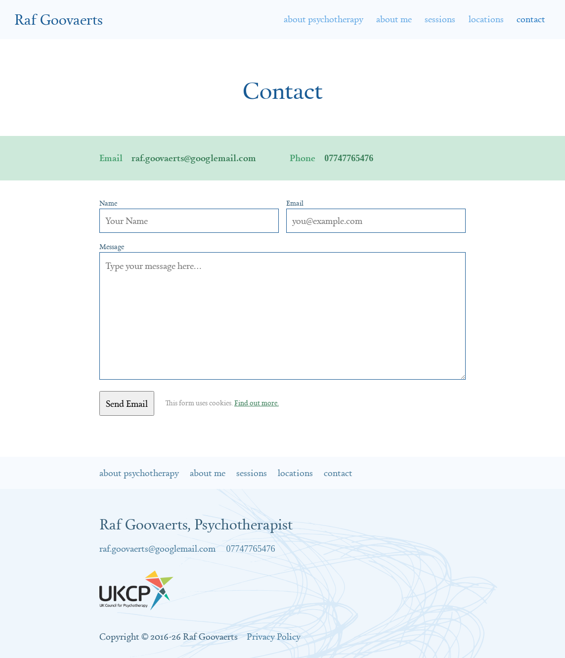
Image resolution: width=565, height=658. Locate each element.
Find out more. (256, 402)
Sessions (440, 19)
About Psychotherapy (323, 19)
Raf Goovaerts (58, 19)
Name (108, 203)
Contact (338, 473)
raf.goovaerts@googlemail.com (193, 158)
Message (111, 246)
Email (295, 203)
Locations (486, 19)
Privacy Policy (274, 636)
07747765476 (348, 158)
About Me (394, 19)
